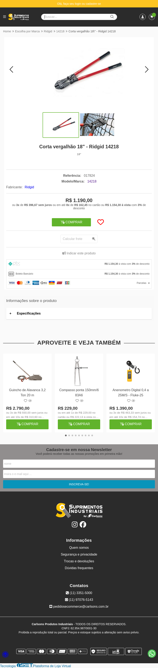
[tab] (79, 264)
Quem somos (79, 547)
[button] (11, 69)
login (78, 3)
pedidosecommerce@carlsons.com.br (78, 606)
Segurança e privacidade (79, 554)
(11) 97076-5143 (79, 599)
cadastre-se (93, 3)
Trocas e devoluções (79, 561)
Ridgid (29, 187)
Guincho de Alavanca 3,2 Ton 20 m (27, 392)
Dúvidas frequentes (79, 568)
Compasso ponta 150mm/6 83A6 (79, 392)
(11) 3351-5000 (79, 593)
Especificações (29, 313)
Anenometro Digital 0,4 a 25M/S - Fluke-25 (131, 392)
